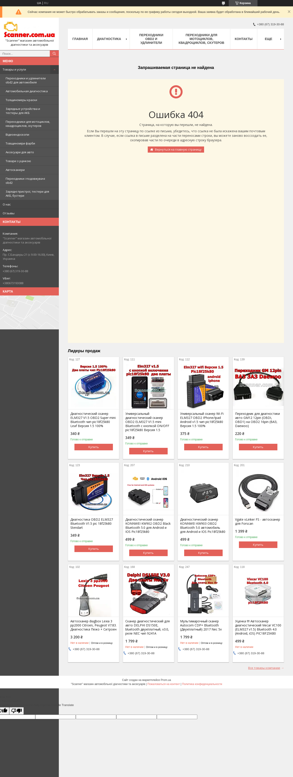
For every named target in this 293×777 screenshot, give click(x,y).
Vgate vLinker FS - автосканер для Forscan (257, 521)
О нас (7, 204)
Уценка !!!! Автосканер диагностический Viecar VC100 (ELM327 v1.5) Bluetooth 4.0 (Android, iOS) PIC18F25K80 (258, 627)
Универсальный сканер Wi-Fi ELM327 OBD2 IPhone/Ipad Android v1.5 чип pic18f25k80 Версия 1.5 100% (202, 420)
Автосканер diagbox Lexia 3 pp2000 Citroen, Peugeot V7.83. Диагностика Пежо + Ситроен (93, 625)
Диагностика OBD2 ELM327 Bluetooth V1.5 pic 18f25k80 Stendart (91, 523)
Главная (80, 39)
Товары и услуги (14, 69)
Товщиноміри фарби (20, 143)
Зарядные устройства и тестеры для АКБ (23, 111)
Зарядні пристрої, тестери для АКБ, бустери (27, 193)
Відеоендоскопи (17, 134)
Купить (93, 447)
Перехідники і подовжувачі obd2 (25, 181)
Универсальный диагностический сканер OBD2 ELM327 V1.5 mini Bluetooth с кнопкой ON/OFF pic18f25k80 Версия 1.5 (147, 422)
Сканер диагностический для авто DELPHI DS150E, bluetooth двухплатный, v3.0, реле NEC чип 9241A (147, 627)
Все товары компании (264, 668)
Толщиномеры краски (21, 100)
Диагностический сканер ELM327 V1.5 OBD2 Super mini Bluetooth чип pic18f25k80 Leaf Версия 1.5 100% (93, 420)
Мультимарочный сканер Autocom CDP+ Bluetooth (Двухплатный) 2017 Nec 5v (201, 625)
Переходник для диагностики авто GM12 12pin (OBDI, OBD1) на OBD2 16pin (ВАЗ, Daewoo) (257, 420)
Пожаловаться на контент (164, 684)
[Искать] (54, 53)
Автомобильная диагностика (27, 91)
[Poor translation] (16, 711)
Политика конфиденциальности (202, 684)
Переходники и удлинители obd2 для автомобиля (26, 80)
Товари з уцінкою (18, 161)
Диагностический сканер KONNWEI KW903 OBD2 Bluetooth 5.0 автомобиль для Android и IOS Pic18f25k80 (202, 525)
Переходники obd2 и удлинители (151, 39)
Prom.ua (166, 680)
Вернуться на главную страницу (178, 149)
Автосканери (15, 170)
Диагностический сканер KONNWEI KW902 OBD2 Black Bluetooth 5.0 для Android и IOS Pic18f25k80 (148, 525)
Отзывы (8, 213)
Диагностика (109, 39)
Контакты (244, 39)
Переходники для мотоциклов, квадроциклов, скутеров (28, 124)
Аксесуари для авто (20, 152)
